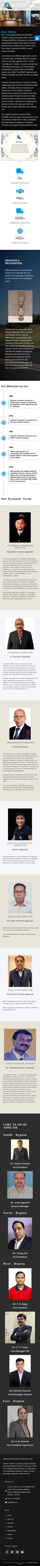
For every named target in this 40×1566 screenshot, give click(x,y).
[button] (3, 145)
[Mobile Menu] (34, 4)
